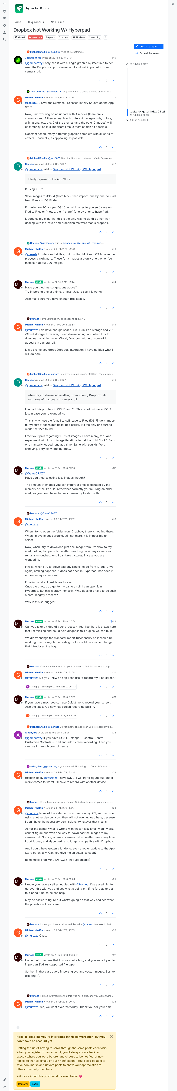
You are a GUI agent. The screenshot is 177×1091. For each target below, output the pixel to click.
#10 (114, 57)
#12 (114, 164)
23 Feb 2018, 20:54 (65, 621)
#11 (114, 97)
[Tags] (4, 18)
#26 (114, 930)
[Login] (172, 4)
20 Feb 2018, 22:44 (64, 249)
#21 (114, 697)
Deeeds (29, 164)
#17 (114, 468)
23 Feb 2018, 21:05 (64, 672)
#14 (114, 282)
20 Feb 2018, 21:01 (62, 57)
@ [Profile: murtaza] (31, 330)
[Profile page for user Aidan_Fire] (18, 735)
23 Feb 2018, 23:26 (59, 732)
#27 (114, 954)
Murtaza (29, 282)
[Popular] (4, 25)
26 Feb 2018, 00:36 (65, 954)
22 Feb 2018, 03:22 (55, 380)
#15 (114, 324)
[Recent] (4, 11)
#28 (114, 1001)
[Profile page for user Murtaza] (18, 284)
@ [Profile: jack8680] (54, 51)
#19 (114, 621)
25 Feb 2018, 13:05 (64, 930)
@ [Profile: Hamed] (82, 884)
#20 (114, 672)
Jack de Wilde (33, 57)
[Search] (4, 39)
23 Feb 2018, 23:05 (65, 697)
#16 (114, 380)
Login (35, 1083)
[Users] (4, 32)
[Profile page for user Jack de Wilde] (18, 60)
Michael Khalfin (38, 51)
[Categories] (4, 4)
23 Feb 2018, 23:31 (64, 772)
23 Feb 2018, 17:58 (64, 468)
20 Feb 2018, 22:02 (55, 164)
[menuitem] (172, 4)
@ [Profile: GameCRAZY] (35, 473)
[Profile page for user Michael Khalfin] (18, 100)
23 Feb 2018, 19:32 (64, 519)
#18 (114, 519)
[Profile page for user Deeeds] (18, 166)
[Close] (111, 1037)
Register (23, 1083)
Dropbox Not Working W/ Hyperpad (77, 169)
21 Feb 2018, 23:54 (64, 324)
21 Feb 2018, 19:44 (64, 282)
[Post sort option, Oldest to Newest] (148, 53)
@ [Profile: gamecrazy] (33, 63)
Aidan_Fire (31, 732)
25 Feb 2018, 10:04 (64, 879)
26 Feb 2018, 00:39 (64, 1001)
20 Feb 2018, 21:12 (64, 97)
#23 (114, 772)
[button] (4, 1080)
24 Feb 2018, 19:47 (64, 807)
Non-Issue (35, 37)
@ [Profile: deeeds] (31, 254)
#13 (114, 249)
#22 (114, 732)
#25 (114, 879)
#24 (114, 807)
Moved (20, 37)
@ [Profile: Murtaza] (51, 777)
